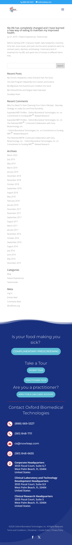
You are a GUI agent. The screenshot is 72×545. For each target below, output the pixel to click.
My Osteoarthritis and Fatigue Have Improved (26, 90)
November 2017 (14, 213)
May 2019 (11, 163)
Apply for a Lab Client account (36, 394)
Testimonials (42, 37)
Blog (9, 274)
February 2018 (13, 201)
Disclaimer (32, 530)
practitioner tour (36, 380)
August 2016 (12, 246)
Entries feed (12, 297)
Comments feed (14, 301)
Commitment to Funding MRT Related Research (28, 115)
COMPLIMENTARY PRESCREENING (36, 351)
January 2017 (12, 230)
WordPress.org (13, 305)
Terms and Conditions (16, 530)
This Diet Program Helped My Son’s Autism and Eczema (30, 82)
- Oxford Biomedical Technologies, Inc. (23, 130)
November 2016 (14, 234)
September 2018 (14, 188)
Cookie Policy (44, 530)
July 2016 (11, 250)
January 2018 (12, 205)
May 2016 (11, 258)
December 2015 (14, 263)
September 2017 (14, 217)
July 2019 (11, 159)
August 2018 (12, 192)
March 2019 (12, 167)
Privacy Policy (57, 530)
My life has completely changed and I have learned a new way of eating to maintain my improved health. (35, 30)
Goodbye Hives (13, 94)
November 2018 (14, 180)
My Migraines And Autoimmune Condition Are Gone (29, 86)
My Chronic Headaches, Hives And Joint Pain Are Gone (30, 77)
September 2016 (14, 242)
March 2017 (12, 225)
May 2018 (11, 196)
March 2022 (12, 155)
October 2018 (13, 184)
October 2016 (13, 238)
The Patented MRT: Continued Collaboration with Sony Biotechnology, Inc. (31, 124)
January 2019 (12, 172)
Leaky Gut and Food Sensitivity (30, 108)
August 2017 (12, 221)
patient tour (36, 370)
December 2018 (14, 176)
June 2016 (11, 254)
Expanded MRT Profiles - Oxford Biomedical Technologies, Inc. (33, 112)
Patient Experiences (27, 37)
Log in (9, 293)
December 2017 (14, 209)
